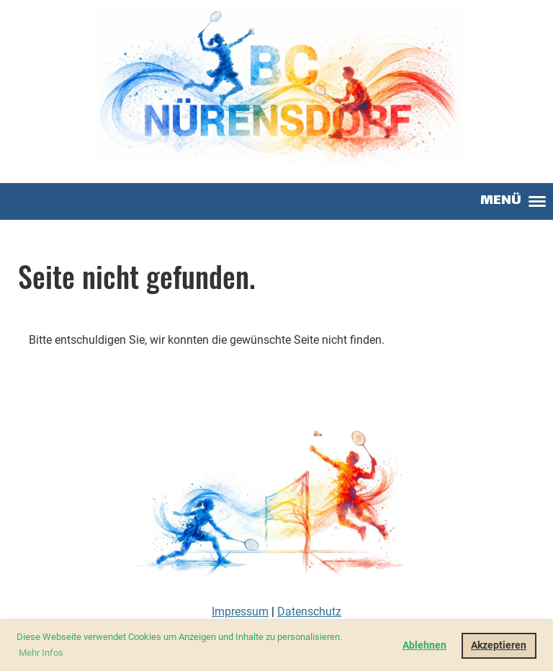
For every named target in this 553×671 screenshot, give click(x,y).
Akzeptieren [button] (498, 645)
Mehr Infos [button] (41, 652)
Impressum (240, 611)
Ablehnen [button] (424, 645)
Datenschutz (309, 611)
